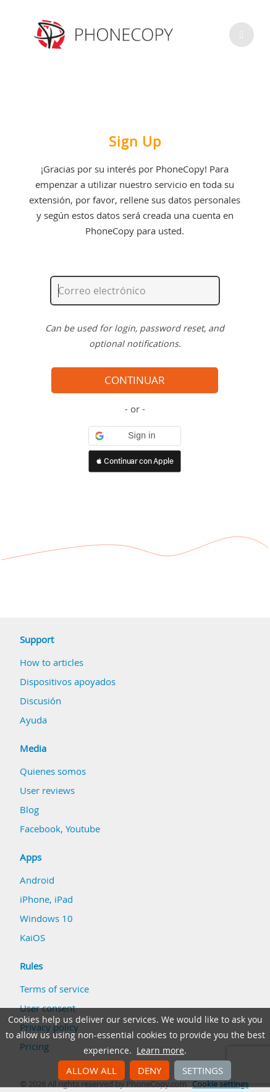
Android (37, 880)
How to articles (51, 662)
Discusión (40, 700)
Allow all (91, 1070)
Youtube (82, 828)
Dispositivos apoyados (68, 681)
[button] (134, 436)
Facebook (40, 828)
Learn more (160, 1050)
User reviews (47, 790)
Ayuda (33, 720)
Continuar (134, 380)
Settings (202, 1070)
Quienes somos (53, 771)
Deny (149, 1070)
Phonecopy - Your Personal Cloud (105, 34)
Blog (29, 809)
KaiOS (32, 937)
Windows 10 (46, 918)
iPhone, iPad (46, 899)
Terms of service (54, 989)
